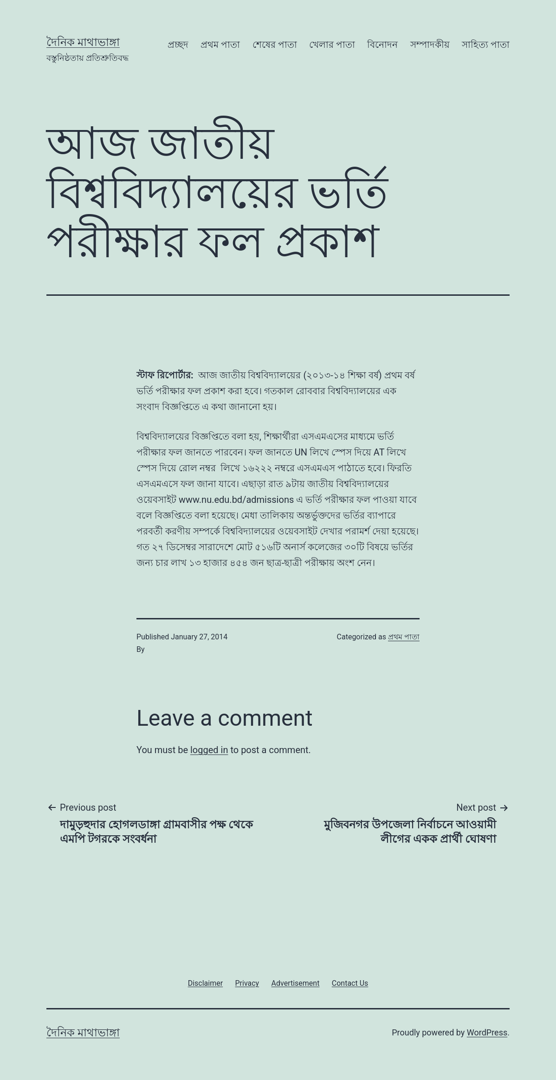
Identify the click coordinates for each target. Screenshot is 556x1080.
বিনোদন (382, 44)
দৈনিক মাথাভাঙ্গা (83, 42)
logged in (209, 749)
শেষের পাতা (274, 44)
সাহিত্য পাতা (486, 44)
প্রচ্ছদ (178, 44)
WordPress (487, 1032)
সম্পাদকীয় (430, 44)
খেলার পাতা (332, 44)
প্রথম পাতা (220, 44)
